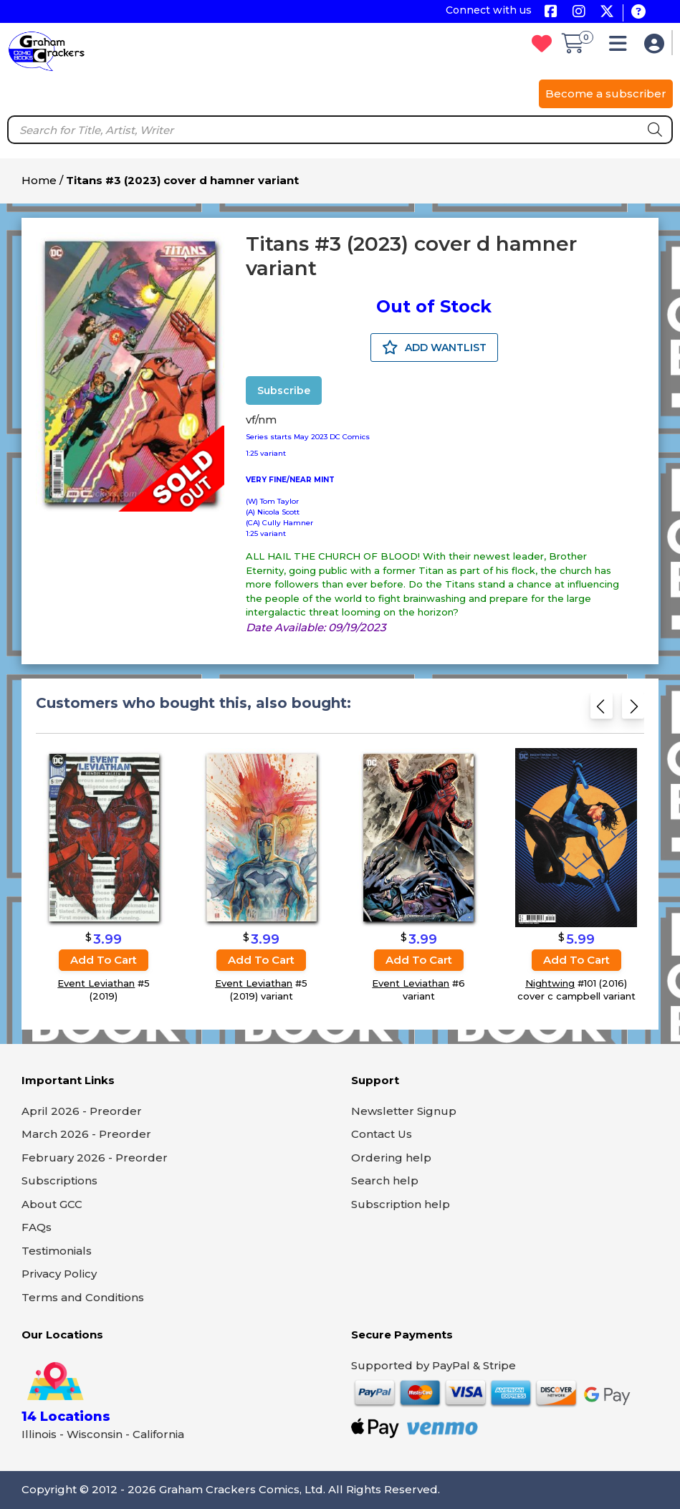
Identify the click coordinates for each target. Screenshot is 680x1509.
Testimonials (56, 1251)
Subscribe (283, 390)
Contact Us (381, 1134)
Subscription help (400, 1204)
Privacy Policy (59, 1273)
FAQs (36, 1227)
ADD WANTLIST (434, 347)
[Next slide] (633, 710)
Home (39, 180)
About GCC (51, 1204)
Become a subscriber (605, 93)
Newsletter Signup (403, 1111)
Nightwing (550, 983)
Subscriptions (59, 1180)
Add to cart (103, 960)
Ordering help (391, 1157)
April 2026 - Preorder (81, 1111)
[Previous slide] (601, 710)
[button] (621, 47)
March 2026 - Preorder (86, 1134)
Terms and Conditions (82, 1297)
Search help (384, 1180)
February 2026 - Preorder (94, 1157)
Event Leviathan (96, 983)
